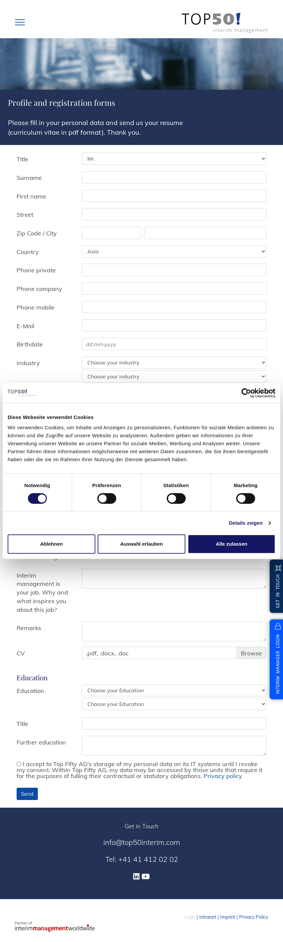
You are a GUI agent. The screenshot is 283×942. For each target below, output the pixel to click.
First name (31, 196)
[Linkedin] (136, 876)
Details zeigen (245, 523)
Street (25, 214)
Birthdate (30, 344)
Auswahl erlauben (141, 544)
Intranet (207, 917)
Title (22, 159)
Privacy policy (223, 776)
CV (21, 653)
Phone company (39, 289)
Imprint (227, 917)
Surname (29, 178)
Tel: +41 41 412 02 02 (141, 859)
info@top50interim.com (141, 842)
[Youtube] (146, 876)
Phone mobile (35, 307)
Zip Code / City (37, 233)
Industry (28, 363)
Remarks (29, 628)
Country (28, 252)
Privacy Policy (253, 917)
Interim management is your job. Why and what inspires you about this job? (42, 592)
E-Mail (25, 326)
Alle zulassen (231, 544)
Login (189, 917)
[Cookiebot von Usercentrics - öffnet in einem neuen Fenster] (246, 393)
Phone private (36, 270)
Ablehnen (51, 544)
